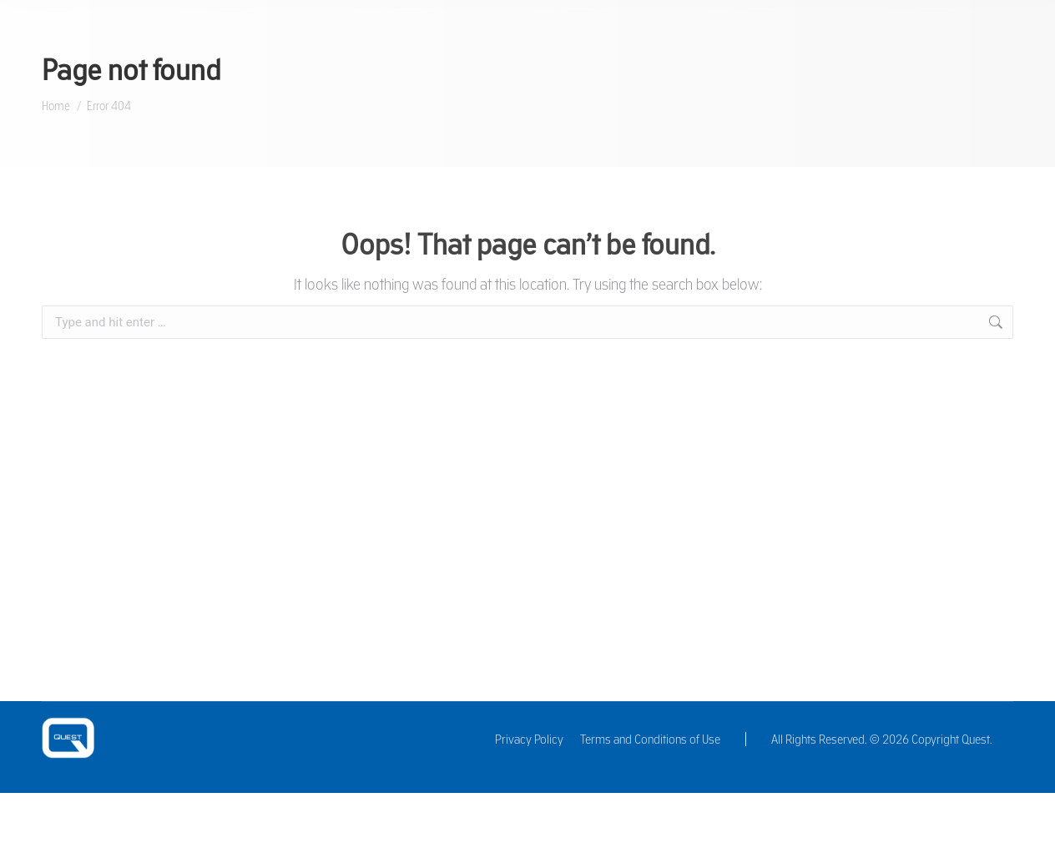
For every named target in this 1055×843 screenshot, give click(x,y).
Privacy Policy (529, 739)
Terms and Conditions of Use (650, 739)
